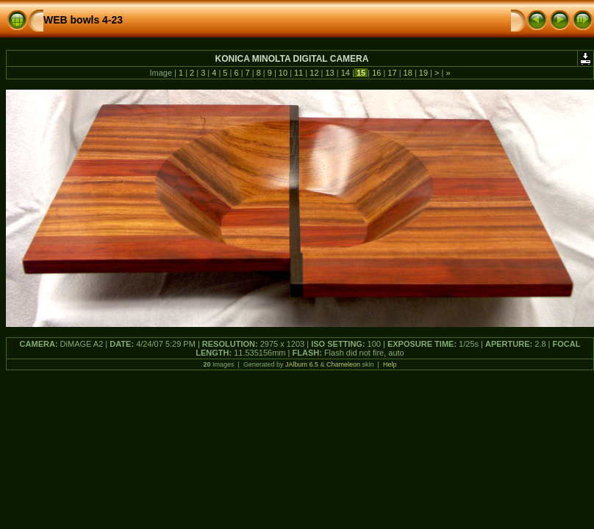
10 (283, 72)
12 (314, 72)
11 (298, 72)
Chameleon (343, 364)
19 (423, 72)
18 (408, 72)
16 (376, 72)
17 (391, 72)
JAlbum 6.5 (301, 364)
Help (390, 364)
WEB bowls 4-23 (83, 20)
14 (345, 72)
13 (329, 72)
